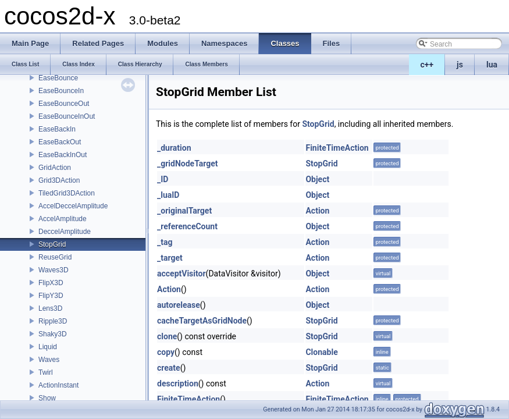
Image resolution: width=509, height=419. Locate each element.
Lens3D (50, 308)
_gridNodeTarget (187, 163)
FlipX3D (50, 283)
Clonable (321, 352)
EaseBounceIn (61, 91)
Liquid (47, 347)
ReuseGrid (55, 257)
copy (166, 352)
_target (170, 257)
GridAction (54, 168)
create (168, 367)
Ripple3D (52, 321)
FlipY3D (50, 296)
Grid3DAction (59, 180)
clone (167, 336)
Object (317, 179)
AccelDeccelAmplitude (73, 206)
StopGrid (52, 244)
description (177, 383)
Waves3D (53, 270)
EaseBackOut (59, 142)
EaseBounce (58, 78)
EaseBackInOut (62, 155)
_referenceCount (187, 226)
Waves (48, 360)
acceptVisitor (181, 273)
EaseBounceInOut (66, 116)
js (460, 64)
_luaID (168, 195)
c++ (427, 64)
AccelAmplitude (62, 219)
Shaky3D (52, 334)
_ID (162, 179)
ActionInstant (58, 385)
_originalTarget (184, 210)
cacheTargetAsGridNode (202, 320)
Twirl (45, 372)
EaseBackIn (57, 129)
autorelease (178, 305)
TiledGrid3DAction (66, 193)
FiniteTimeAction (336, 147)
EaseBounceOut (63, 104)
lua (491, 64)
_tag (164, 242)
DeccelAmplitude (64, 232)
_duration (174, 147)
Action (317, 210)
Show (47, 398)
